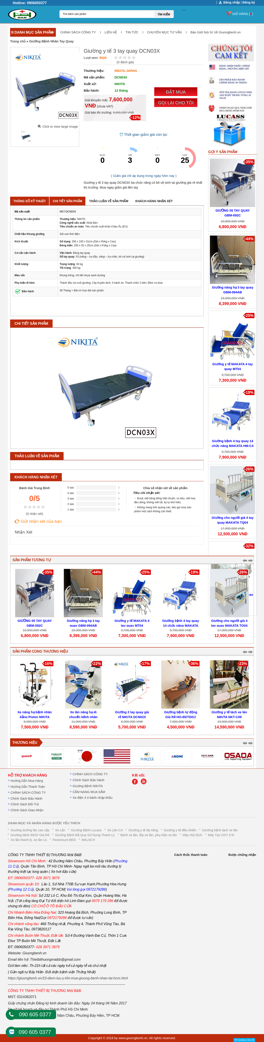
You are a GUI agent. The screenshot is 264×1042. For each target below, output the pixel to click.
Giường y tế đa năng (143, 830)
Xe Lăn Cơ (115, 830)
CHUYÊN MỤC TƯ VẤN (164, 32)
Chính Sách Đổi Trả (25, 804)
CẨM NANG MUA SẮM (89, 792)
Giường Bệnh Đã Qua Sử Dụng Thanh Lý (85, 835)
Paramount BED (64, 840)
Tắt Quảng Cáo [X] (244, 1039)
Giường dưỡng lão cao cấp (30, 830)
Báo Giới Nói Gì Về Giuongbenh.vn (216, 32)
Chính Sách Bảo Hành (26, 798)
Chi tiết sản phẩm (67, 201)
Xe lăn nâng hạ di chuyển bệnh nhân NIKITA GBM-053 (83, 717)
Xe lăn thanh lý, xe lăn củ (29, 840)
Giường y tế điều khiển (180, 830)
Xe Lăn (60, 830)
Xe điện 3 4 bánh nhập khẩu (92, 797)
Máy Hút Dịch (192, 835)
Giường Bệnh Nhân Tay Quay (51, 41)
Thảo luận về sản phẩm (108, 201)
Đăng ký (248, 2)
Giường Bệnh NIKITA (88, 786)
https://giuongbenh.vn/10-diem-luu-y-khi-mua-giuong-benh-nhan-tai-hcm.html (68, 978)
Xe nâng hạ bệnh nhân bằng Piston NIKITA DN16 (35, 717)
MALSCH (88, 840)
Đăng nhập (231, 2)
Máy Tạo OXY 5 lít (221, 835)
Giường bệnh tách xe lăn (220, 830)
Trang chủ (18, 41)
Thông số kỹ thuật (29, 201)
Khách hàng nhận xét (154, 201)
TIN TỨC (132, 32)
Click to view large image (60, 126)
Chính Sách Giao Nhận (27, 810)
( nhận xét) (34, 514)
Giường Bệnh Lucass (86, 830)
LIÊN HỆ (111, 32)
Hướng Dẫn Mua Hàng (27, 780)
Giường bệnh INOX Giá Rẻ (30, 835)
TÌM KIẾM (164, 14)
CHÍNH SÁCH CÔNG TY (78, 32)
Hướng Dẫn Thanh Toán (28, 786)
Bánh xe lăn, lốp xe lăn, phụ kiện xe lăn (149, 835)
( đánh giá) (125, 62)
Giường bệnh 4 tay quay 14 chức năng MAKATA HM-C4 (180, 625)
